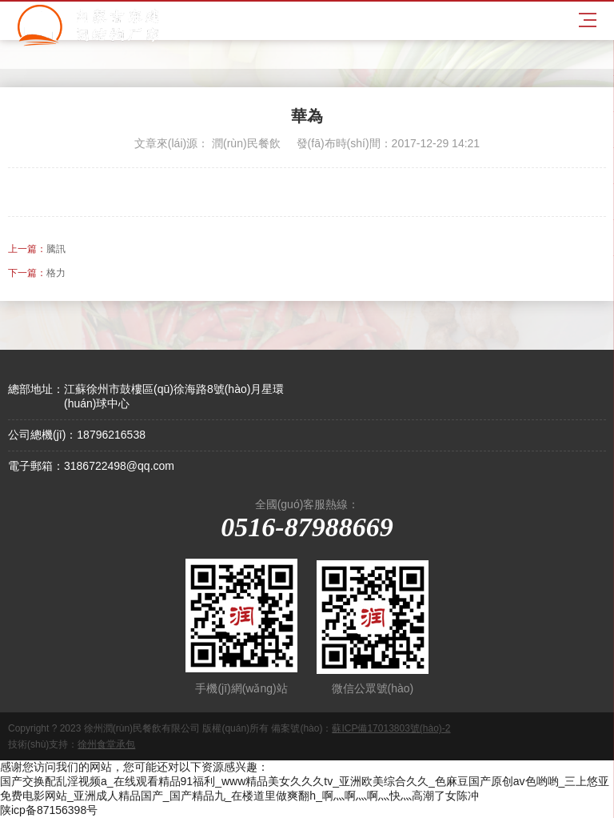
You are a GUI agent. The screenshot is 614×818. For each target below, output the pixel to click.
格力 (56, 273)
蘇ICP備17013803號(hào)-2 (391, 728)
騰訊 (56, 249)
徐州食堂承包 (106, 744)
